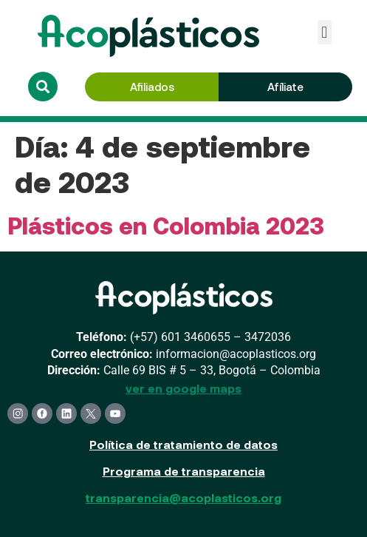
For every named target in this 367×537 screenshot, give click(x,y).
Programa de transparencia (184, 471)
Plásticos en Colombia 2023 (165, 225)
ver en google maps (183, 388)
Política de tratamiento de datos (183, 444)
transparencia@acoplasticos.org (183, 497)
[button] (325, 32)
